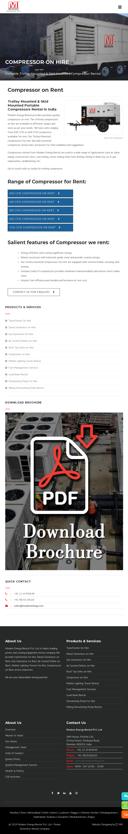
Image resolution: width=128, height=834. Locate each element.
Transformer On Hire (20, 320)
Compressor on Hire (19, 354)
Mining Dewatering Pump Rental (26, 387)
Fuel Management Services (23, 367)
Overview (10, 729)
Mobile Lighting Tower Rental (25, 361)
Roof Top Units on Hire (21, 347)
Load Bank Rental (18, 374)
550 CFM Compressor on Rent (31, 210)
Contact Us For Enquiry (31, 292)
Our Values (11, 741)
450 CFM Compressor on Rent (31, 201)
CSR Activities (12, 776)
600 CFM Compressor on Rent (32, 218)
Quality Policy (12, 759)
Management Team (15, 747)
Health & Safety (14, 770)
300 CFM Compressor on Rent (32, 193)
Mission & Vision (14, 735)
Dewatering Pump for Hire (23, 381)
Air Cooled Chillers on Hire (23, 340)
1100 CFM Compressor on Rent (32, 227)
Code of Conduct (14, 753)
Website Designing (102, 824)
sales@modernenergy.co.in (28, 605)
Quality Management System (21, 764)
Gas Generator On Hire (21, 334)
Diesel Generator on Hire (22, 327)
